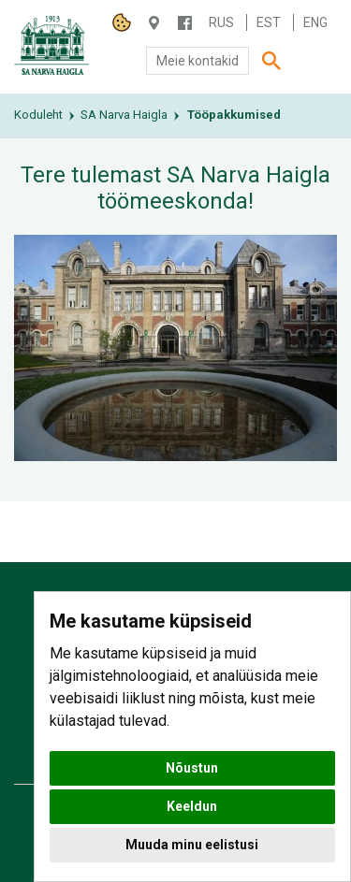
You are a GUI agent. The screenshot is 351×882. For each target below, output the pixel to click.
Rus (221, 22)
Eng (315, 22)
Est (268, 22)
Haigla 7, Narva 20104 (154, 23)
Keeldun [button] (192, 806)
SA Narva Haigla (124, 115)
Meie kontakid (197, 60)
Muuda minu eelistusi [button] (191, 844)
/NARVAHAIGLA (185, 23)
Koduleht (38, 115)
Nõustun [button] (192, 767)
